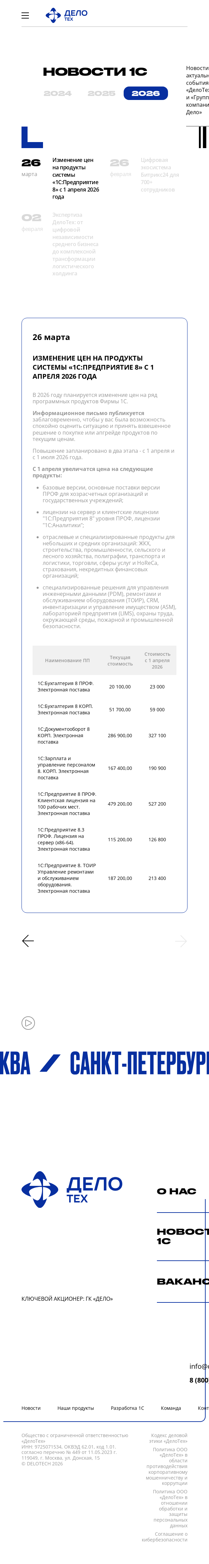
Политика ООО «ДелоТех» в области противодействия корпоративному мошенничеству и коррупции (166, 1467)
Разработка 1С (127, 1408)
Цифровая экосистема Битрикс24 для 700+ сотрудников (160, 174)
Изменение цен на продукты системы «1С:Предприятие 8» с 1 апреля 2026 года (75, 178)
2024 (58, 93)
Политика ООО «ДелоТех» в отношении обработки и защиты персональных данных (170, 1509)
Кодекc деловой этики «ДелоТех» (168, 1438)
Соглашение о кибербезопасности (164, 1537)
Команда (171, 1408)
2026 (146, 93)
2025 (102, 93)
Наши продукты (75, 1408)
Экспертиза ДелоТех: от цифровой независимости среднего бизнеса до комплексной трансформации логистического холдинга (75, 244)
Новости (31, 1408)
